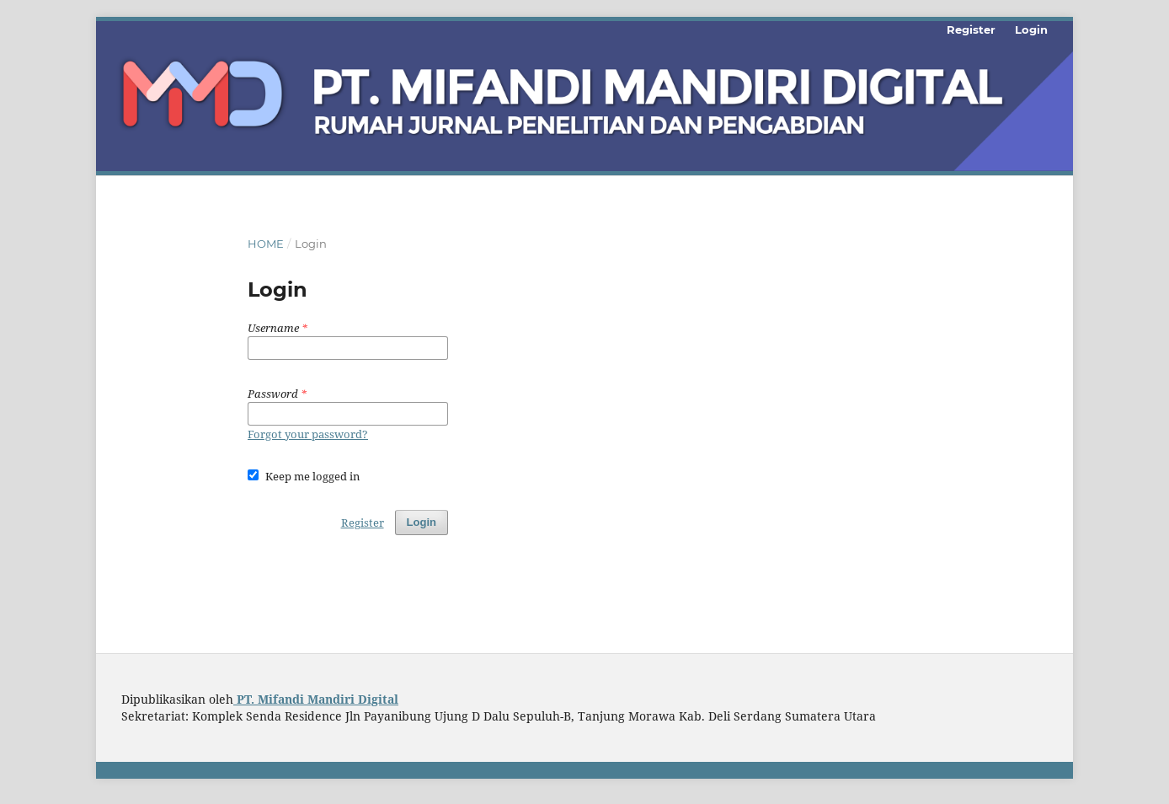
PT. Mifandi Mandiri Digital (315, 699)
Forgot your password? (308, 434)
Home (266, 243)
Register (971, 29)
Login (1031, 29)
